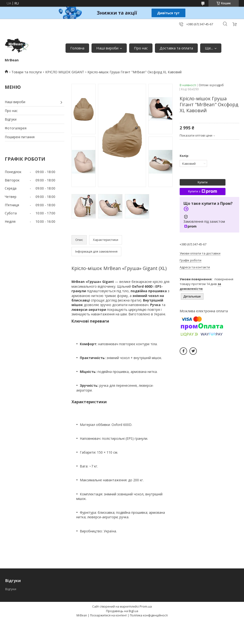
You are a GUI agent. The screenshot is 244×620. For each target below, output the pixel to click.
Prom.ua (146, 606)
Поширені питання (20, 137)
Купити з (202, 191)
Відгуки (10, 119)
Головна (77, 48)
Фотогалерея (15, 128)
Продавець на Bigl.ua (122, 611)
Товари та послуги (26, 72)
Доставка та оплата (176, 48)
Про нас (141, 48)
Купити (203, 182)
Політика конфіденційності (149, 615)
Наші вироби (107, 48)
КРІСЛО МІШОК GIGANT (64, 72)
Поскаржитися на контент (108, 615)
